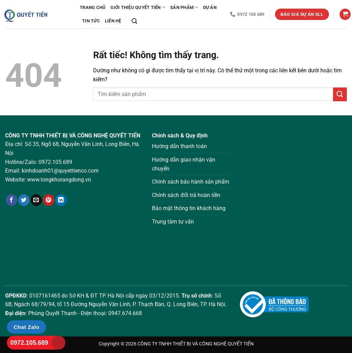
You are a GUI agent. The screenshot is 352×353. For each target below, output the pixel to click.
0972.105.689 (55, 162)
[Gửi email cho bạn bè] (36, 200)
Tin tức (91, 20)
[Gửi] (340, 94)
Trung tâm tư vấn (173, 221)
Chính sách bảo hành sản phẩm (190, 181)
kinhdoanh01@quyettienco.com (60, 170)
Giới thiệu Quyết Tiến (137, 7)
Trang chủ (93, 7)
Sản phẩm (184, 7)
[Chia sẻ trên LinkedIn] (61, 200)
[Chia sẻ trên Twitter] (24, 200)
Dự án (210, 7)
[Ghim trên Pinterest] (48, 200)
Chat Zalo (27, 327)
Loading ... (293, 200)
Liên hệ (113, 20)
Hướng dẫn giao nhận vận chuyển (183, 164)
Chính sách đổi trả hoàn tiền (186, 195)
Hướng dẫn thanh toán (179, 146)
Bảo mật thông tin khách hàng (189, 208)
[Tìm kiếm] (134, 21)
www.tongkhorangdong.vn (59, 179)
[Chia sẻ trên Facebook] (11, 200)
